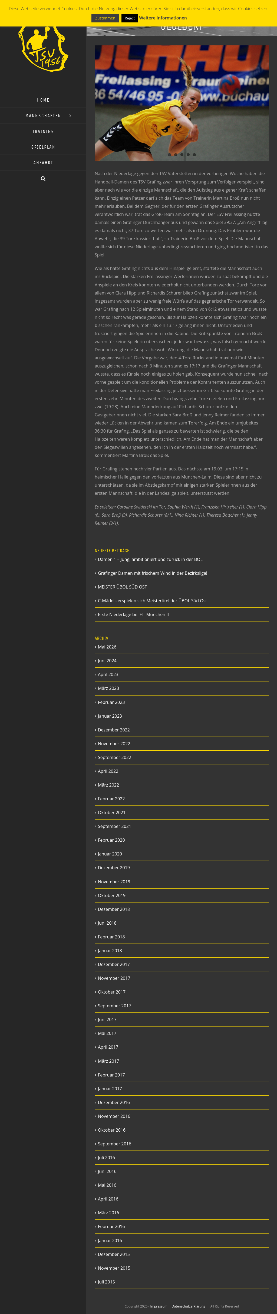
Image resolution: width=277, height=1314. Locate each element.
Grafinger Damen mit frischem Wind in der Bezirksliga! (152, 573)
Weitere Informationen (163, 18)
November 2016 (114, 1116)
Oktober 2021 (112, 812)
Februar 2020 (111, 840)
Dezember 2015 (114, 1254)
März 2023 (108, 688)
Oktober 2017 (112, 992)
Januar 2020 (110, 854)
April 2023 (108, 674)
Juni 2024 (107, 661)
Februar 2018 (111, 937)
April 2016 (108, 1199)
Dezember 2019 (114, 868)
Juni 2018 (107, 923)
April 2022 (108, 771)
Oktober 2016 (112, 1130)
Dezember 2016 (114, 1102)
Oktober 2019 (112, 895)
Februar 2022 (111, 799)
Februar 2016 (111, 1226)
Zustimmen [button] (105, 18)
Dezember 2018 (114, 909)
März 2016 (108, 1213)
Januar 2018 (110, 951)
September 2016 (114, 1144)
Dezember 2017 (114, 964)
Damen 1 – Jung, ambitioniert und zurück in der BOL (150, 559)
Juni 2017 (107, 1019)
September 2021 (114, 826)
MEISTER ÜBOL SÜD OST (122, 587)
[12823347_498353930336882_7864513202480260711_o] (182, 103)
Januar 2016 (110, 1240)
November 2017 (114, 978)
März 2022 (108, 785)
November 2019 (114, 882)
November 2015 (114, 1268)
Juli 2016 (106, 1158)
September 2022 (114, 757)
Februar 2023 (111, 702)
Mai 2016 (107, 1185)
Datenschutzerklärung (189, 1306)
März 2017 (108, 1061)
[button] (43, 178)
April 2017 (108, 1047)
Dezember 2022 (114, 730)
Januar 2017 (110, 1089)
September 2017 (114, 1006)
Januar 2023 (110, 716)
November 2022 (114, 744)
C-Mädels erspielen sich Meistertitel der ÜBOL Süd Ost (152, 601)
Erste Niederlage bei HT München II (133, 614)
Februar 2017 (111, 1075)
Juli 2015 (106, 1282)
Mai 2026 (107, 647)
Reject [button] (130, 18)
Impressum (159, 1306)
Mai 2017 (107, 1033)
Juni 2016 (107, 1171)
